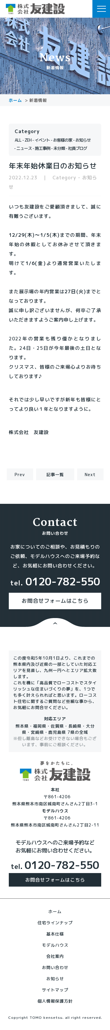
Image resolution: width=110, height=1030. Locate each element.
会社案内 (55, 956)
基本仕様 (55, 934)
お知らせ (83, 140)
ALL (18, 140)
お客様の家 (62, 140)
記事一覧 (55, 474)
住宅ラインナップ (55, 922)
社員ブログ (77, 148)
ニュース (24, 148)
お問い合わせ (55, 967)
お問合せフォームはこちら (55, 601)
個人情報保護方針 (55, 1001)
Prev (20, 474)
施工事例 (42, 148)
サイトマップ (55, 990)
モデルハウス (55, 945)
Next (90, 474)
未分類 (59, 148)
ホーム (55, 911)
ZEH (28, 140)
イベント (42, 140)
